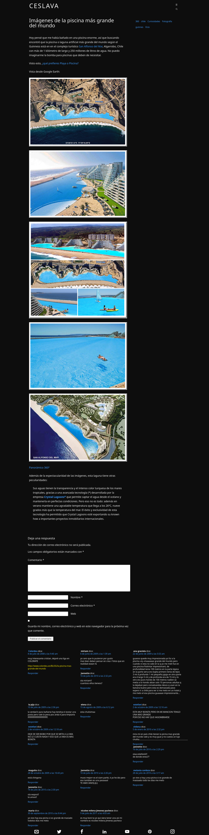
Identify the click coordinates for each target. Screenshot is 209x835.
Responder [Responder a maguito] (33, 782)
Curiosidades (154, 21)
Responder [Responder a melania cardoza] (138, 785)
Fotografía (167, 21)
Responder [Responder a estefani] (33, 744)
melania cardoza (141, 770)
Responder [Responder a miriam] (85, 668)
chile (143, 21)
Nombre (77, 597)
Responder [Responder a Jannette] (85, 688)
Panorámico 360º (39, 467)
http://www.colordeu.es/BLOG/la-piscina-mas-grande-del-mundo (50, 667)
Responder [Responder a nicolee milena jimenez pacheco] (85, 825)
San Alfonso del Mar (91, 46)
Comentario (36, 560)
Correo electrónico (83, 605)
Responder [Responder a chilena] (138, 744)
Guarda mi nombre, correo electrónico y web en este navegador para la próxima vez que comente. (78, 628)
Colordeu (33, 651)
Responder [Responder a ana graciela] (138, 697)
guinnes (139, 27)
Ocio (147, 27)
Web (73, 613)
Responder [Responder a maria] (33, 825)
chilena (137, 726)
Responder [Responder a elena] (85, 716)
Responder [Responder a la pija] (33, 722)
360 (137, 21)
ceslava (44, 6)
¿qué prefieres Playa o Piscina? (60, 63)
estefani (32, 726)
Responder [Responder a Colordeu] (33, 673)
